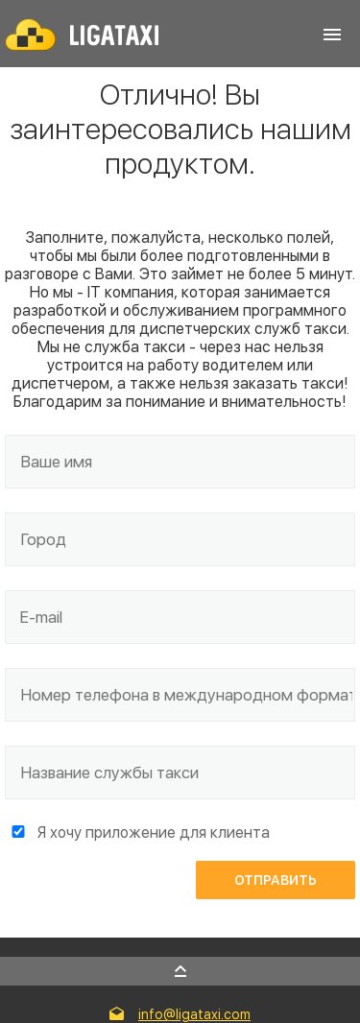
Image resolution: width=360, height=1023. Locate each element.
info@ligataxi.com (194, 1014)
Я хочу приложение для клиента (153, 832)
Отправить (275, 880)
